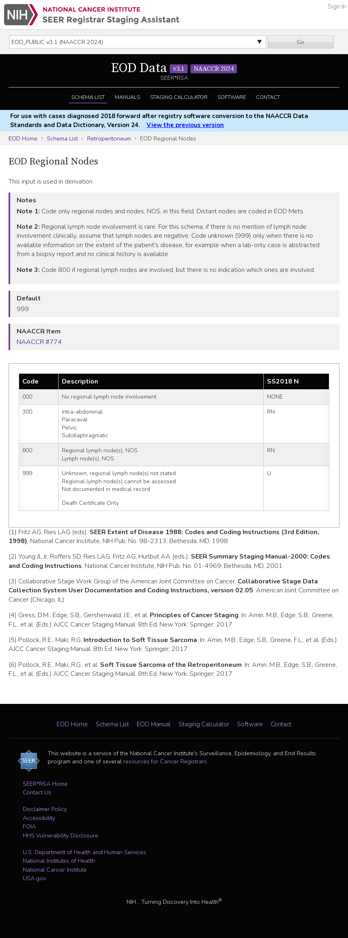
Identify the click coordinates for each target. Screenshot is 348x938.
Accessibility (39, 818)
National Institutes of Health (59, 861)
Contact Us (37, 792)
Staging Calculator (179, 97)
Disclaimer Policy (45, 809)
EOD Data (174, 68)
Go (300, 42)
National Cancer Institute (55, 870)
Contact (268, 97)
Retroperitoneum (109, 138)
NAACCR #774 (39, 342)
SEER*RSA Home (45, 784)
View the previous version (185, 125)
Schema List (88, 97)
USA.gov (34, 878)
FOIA (29, 826)
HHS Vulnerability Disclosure (60, 835)
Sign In (337, 6)
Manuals (127, 97)
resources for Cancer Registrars (165, 761)
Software (231, 97)
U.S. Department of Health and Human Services (84, 852)
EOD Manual (154, 724)
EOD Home (23, 138)
